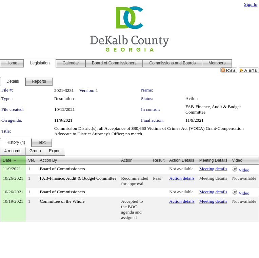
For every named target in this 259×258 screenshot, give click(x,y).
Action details (181, 178)
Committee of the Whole (62, 201)
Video (244, 170)
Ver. (31, 160)
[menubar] (32, 151)
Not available (181, 168)
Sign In (250, 4)
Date (7, 160)
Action (126, 160)
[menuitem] (12, 151)
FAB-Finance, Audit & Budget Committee (78, 178)
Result (158, 160)
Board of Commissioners (62, 168)
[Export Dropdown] (55, 151)
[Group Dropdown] (35, 151)
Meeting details (213, 168)
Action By (48, 160)
